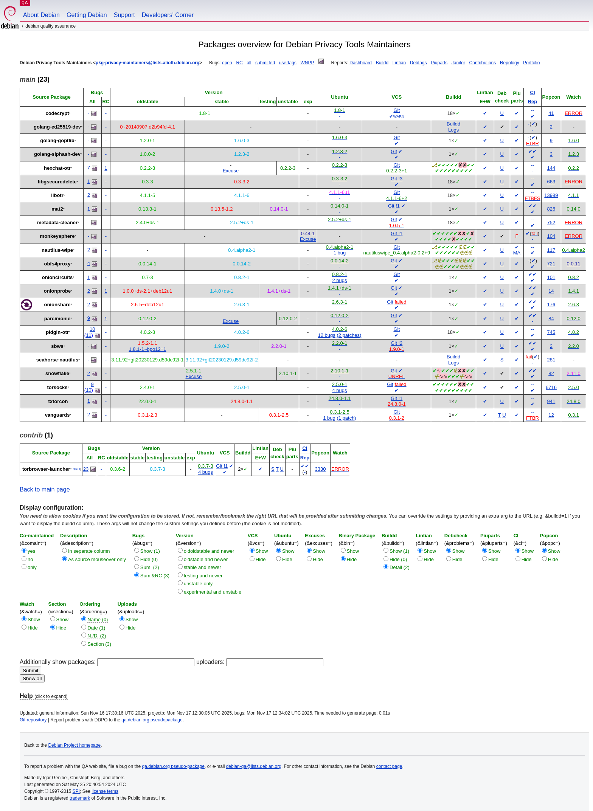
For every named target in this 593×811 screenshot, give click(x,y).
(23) (35, 79)
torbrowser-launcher (46, 469)
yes (31, 551)
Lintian (399, 62)
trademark (80, 798)
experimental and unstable (213, 592)
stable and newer (202, 567)
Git (396, 110)
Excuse (231, 171)
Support (124, 15)
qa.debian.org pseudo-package (173, 766)
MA (517, 253)
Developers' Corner (168, 15)
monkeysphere (57, 236)
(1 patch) (346, 418)
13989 (551, 195)
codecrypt (57, 113)
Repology (509, 62)
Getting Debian (87, 15)
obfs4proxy (57, 264)
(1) (36, 435)
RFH (76, 469)
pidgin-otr (57, 332)
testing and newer (203, 575)
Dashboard (360, 62)
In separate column (89, 551)
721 (551, 264)
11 (88, 335)
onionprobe (57, 291)
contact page (389, 766)
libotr (57, 195)
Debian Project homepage (74, 745)
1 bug (340, 253)
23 (85, 469)
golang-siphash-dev (57, 154)
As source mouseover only (97, 559)
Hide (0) (149, 559)
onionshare (57, 304)
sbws (57, 346)
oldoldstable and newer (209, 551)
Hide (261, 559)
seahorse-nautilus (57, 360)
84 (551, 318)
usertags (287, 62)
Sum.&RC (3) (154, 575)
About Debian (41, 15)
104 (551, 236)
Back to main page (45, 489)
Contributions (482, 62)
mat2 (57, 209)
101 (551, 277)
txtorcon (58, 401)
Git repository (33, 720)
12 (551, 415)
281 (551, 360)
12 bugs (326, 335)
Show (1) (150, 551)
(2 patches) (349, 335)
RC (239, 62)
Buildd (382, 62)
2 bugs (339, 280)
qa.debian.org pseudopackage (151, 720)
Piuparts (439, 62)
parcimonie (57, 318)
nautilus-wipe (57, 250)
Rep (532, 101)
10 (92, 329)
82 (551, 373)
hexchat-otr (57, 168)
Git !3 (396, 178)
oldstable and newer (206, 559)
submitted (265, 62)
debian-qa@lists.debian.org (253, 766)
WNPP (307, 62)
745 (551, 332)
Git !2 (396, 343)
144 (551, 168)
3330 (320, 469)
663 (551, 182)
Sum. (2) (149, 567)
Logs (453, 130)
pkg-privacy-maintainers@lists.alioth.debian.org (147, 62)
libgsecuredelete (57, 182)
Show (262, 551)
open (227, 62)
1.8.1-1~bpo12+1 (147, 349)
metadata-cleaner (57, 222)
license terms (105, 791)
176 (551, 304)
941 (551, 401)
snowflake (57, 373)
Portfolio (531, 62)
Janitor (458, 62)
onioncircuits (57, 277)
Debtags (418, 62)
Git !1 (394, 206)
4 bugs (339, 390)
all (249, 62)
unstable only (198, 583)
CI (532, 92)
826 (551, 209)
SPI (76, 791)
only (32, 567)
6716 (551, 387)
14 (551, 291)
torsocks (57, 387)
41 (551, 113)
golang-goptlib (57, 140)
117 (551, 250)
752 (551, 222)
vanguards (57, 415)
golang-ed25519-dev (57, 127)
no (30, 559)
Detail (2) (400, 567)
